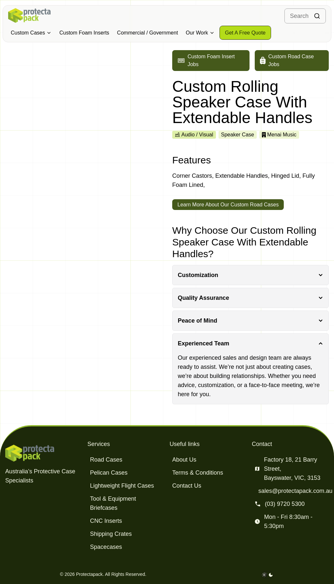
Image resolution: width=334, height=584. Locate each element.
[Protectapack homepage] (43, 453)
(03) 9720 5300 (285, 504)
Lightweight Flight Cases (122, 485)
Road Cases (106, 459)
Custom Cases (31, 32)
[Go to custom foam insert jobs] (211, 60)
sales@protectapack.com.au (295, 491)
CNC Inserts (106, 521)
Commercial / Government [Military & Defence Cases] (147, 32)
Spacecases (106, 547)
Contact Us (186, 485)
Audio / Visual (194, 134)
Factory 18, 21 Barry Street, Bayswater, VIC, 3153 (292, 468)
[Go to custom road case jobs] (292, 60)
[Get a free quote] (245, 32)
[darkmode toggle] (267, 575)
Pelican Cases (109, 472)
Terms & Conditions (197, 472)
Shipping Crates (111, 534)
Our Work (200, 32)
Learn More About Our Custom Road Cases (228, 204)
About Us (184, 459)
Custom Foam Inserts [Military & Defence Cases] (84, 32)
